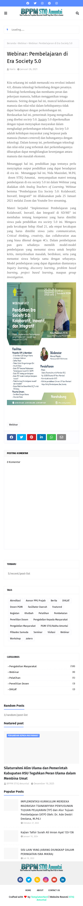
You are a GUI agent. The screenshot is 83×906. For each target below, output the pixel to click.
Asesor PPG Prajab (36, 600)
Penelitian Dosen (19, 619)
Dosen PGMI (16, 607)
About (40, 890)
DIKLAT (65, 600)
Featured (57, 607)
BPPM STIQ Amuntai (18, 783)
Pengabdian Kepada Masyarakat (50, 619)
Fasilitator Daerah (37, 607)
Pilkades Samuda (19, 632)
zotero (29, 638)
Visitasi (51, 632)
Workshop (15, 638)
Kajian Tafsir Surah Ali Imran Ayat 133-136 (47, 832)
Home (28, 890)
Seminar (38, 632)
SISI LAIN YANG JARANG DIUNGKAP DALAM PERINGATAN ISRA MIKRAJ (47, 852)
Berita (54, 600)
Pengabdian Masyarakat (23, 626)
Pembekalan (60, 613)
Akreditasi (15, 600)
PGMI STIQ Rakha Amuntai (54, 626)
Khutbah (29, 613)
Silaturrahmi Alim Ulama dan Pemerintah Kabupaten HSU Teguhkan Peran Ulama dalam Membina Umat (40, 773)
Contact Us (54, 890)
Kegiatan (14, 613)
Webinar (22, 43)
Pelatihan (44, 613)
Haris (12, 69)
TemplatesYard (39, 896)
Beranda (11, 43)
